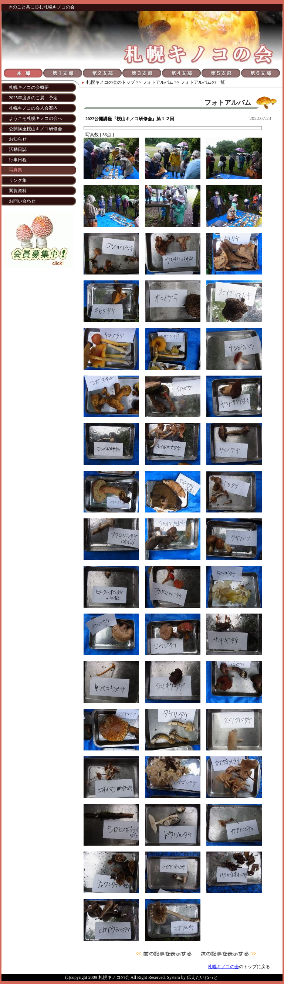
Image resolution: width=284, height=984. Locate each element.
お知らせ (18, 139)
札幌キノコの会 (101, 82)
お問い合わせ (22, 201)
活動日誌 (18, 149)
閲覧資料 (18, 190)
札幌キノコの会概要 (29, 87)
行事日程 (18, 159)
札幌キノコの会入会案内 (33, 108)
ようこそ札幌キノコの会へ (35, 118)
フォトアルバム (157, 82)
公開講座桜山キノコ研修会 (35, 128)
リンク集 (18, 180)
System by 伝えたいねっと (192, 977)
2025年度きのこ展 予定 (33, 97)
